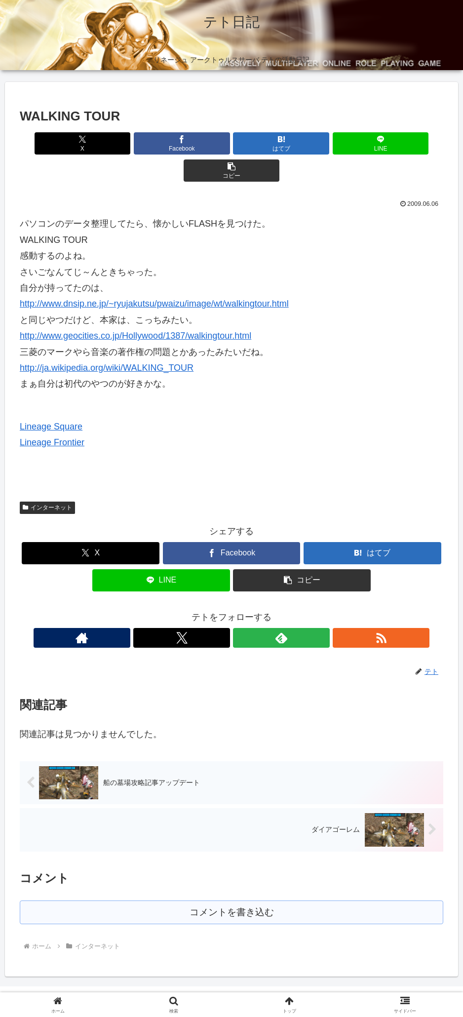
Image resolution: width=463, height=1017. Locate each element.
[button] (374, 143)
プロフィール (219, 986)
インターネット (47, 480)
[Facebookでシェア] (160, 143)
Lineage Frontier (52, 415)
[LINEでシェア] (302, 143)
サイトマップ (271, 986)
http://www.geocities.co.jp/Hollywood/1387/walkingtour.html (135, 308)
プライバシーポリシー (154, 986)
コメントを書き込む (231, 886)
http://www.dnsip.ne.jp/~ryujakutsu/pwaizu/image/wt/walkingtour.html (154, 276)
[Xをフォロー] (220, 611)
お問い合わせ (323, 986)
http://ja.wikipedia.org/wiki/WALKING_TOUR (106, 341)
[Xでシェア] (89, 143)
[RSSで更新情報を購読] (265, 611)
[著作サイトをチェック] (197, 611)
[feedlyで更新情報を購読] (243, 611)
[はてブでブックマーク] (231, 143)
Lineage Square (51, 399)
